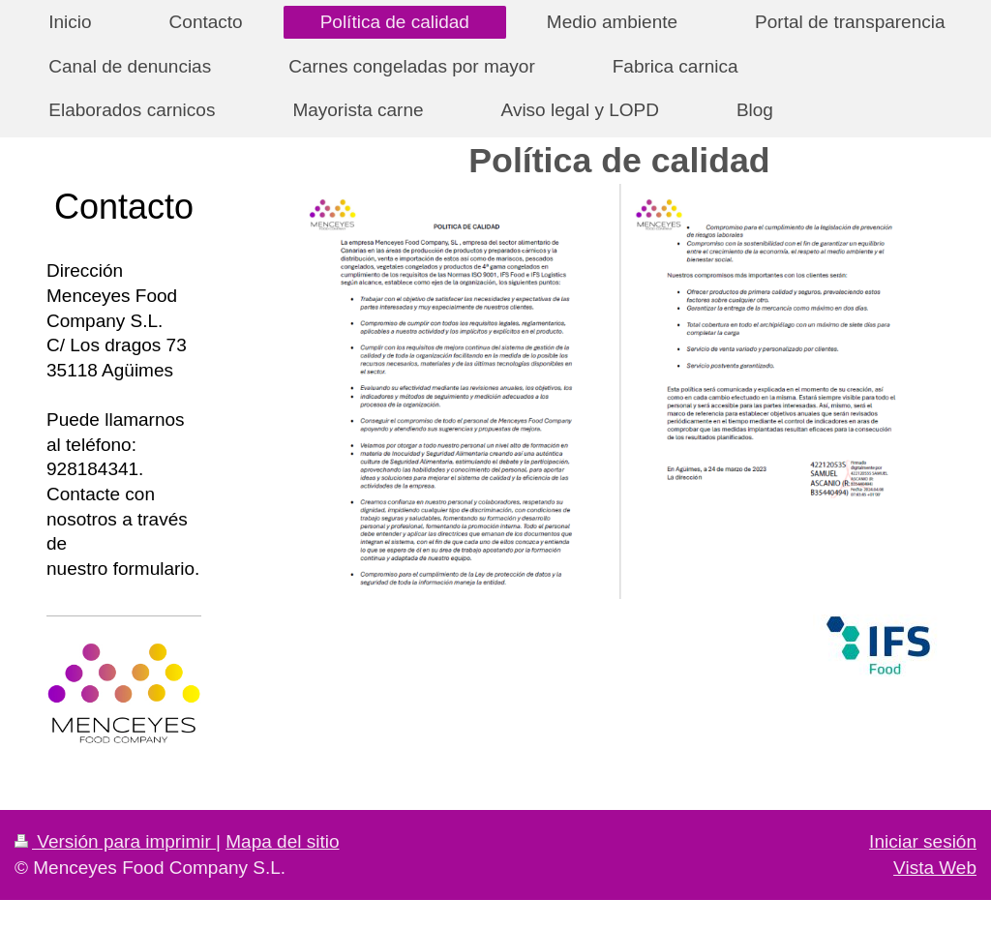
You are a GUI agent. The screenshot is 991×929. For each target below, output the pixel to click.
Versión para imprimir (115, 841)
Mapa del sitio (282, 841)
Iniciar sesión (922, 841)
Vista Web (934, 867)
